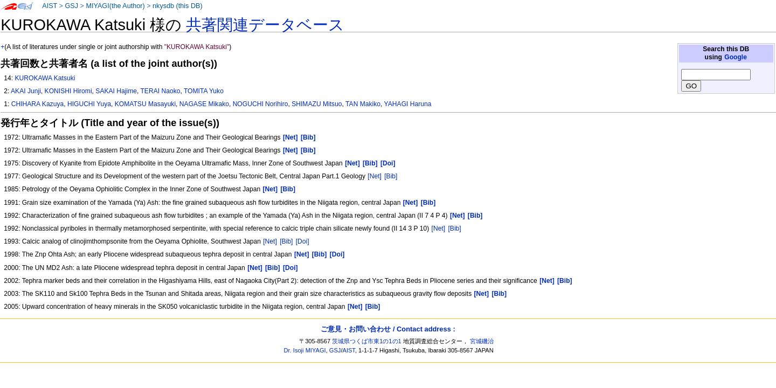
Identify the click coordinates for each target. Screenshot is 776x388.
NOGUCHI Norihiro (260, 104)
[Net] (375, 176)
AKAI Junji (26, 91)
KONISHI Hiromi (68, 91)
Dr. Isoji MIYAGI (305, 350)
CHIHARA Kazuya (37, 104)
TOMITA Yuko (204, 91)
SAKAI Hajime (116, 91)
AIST (49, 6)
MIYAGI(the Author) (115, 6)
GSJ (71, 6)
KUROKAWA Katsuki (45, 78)
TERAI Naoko (160, 91)
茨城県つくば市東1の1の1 (366, 341)
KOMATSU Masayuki (145, 104)
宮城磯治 (482, 341)
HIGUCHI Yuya (89, 104)
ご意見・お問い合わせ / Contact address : (388, 329)
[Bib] (390, 176)
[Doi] (302, 241)
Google (735, 57)
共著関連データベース (265, 24)
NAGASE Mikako (204, 104)
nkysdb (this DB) (178, 6)
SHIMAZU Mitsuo (317, 104)
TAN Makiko (362, 104)
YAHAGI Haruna (408, 104)
